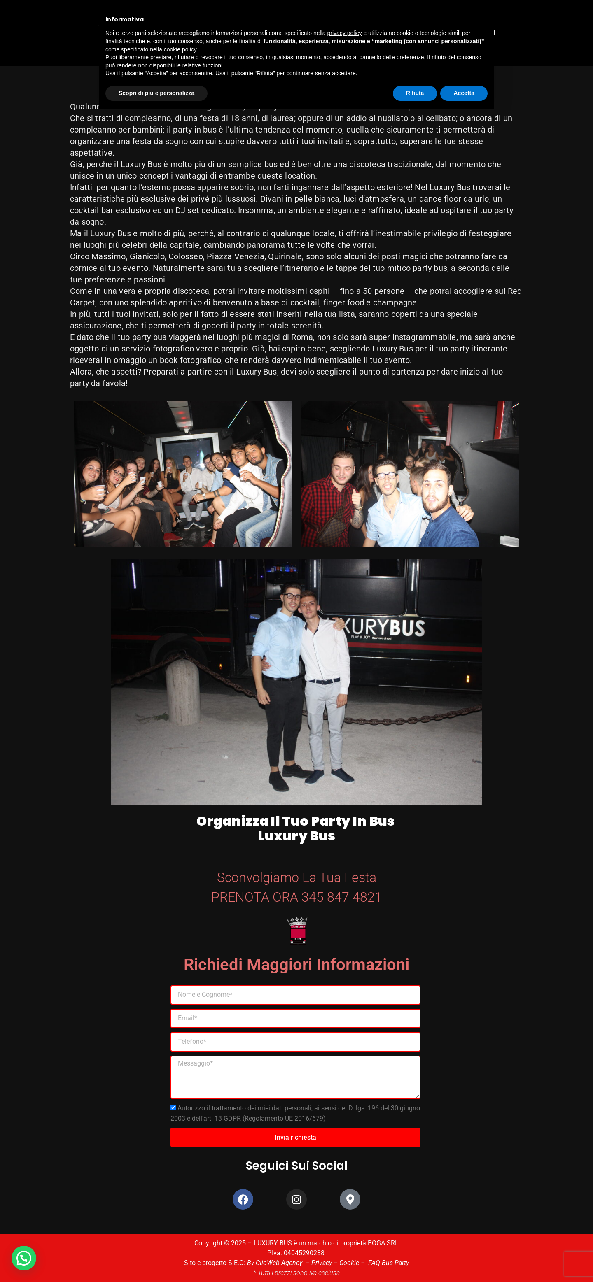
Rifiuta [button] (415, 93)
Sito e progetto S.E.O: (215, 1263)
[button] (24, 1257)
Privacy (321, 1263)
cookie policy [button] (180, 49)
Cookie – (353, 1263)
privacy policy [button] (344, 33)
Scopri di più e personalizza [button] (156, 93)
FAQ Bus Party (388, 1263)
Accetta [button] (463, 93)
